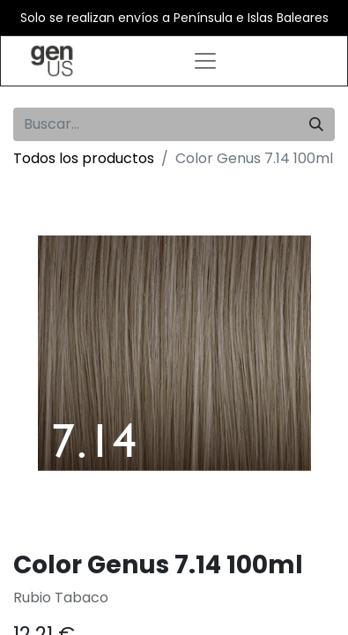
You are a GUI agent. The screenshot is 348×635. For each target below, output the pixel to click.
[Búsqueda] (316, 124)
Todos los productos (83, 158)
